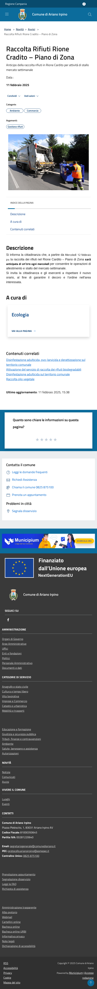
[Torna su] (90, 982)
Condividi (14, 96)
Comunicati (8, 777)
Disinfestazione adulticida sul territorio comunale (38, 374)
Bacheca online (11, 927)
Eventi (6, 804)
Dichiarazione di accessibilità (18, 946)
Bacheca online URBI (14, 931)
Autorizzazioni (10, 753)
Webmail (7, 917)
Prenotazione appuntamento (18, 874)
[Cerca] (90, 14)
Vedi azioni (32, 96)
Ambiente (7, 744)
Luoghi (6, 799)
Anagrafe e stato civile (15, 687)
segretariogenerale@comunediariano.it (33, 846)
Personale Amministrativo (17, 663)
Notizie (6, 772)
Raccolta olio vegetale (20, 379)
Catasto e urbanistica (14, 706)
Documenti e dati (12, 668)
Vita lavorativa (10, 696)
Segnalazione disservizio (16, 879)
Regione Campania (16, 4)
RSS (5, 963)
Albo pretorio (9, 912)
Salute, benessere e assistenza (20, 748)
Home (7, 29)
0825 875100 (31, 856)
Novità (20, 29)
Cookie (7, 978)
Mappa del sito (11, 982)
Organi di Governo (12, 639)
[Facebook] (8, 620)
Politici (6, 658)
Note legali (8, 941)
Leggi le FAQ (9, 884)
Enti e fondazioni (12, 653)
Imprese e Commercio (14, 701)
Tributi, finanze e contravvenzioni (21, 739)
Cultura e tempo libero (15, 691)
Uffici (5, 648)
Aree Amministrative (14, 644)
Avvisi (31, 29)
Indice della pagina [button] (21, 202)
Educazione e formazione (16, 729)
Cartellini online (11, 922)
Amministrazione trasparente (19, 907)
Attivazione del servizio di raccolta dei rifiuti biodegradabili (43, 369)
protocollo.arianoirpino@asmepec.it (28, 851)
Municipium (76, 973)
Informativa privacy (13, 936)
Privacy (7, 973)
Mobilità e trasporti (13, 711)
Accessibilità (10, 968)
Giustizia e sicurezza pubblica (19, 734)
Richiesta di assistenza (15, 889)
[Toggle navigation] (7, 14)
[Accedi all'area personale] (84, 4)
